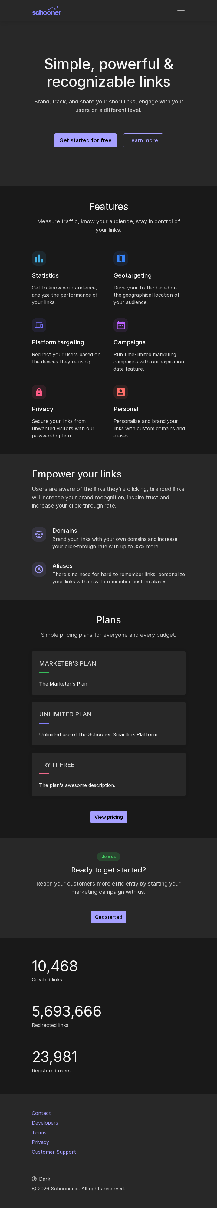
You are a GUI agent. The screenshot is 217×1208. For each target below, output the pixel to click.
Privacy (40, 1142)
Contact (41, 1113)
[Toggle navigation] (181, 10)
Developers (45, 1123)
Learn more (143, 140)
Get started (108, 917)
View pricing (108, 817)
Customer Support (54, 1152)
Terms (39, 1132)
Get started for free (85, 140)
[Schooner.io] (47, 10)
